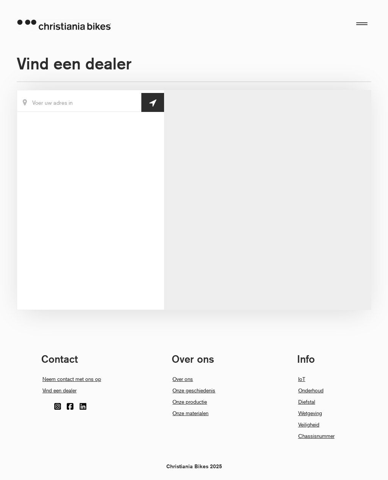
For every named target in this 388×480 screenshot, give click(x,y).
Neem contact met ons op (71, 379)
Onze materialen (190, 413)
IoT (301, 379)
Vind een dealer (59, 390)
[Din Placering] (90, 102)
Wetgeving (310, 413)
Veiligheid (308, 424)
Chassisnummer (316, 436)
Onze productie (189, 401)
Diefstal (306, 401)
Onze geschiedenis (193, 390)
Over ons (182, 379)
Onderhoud (311, 390)
